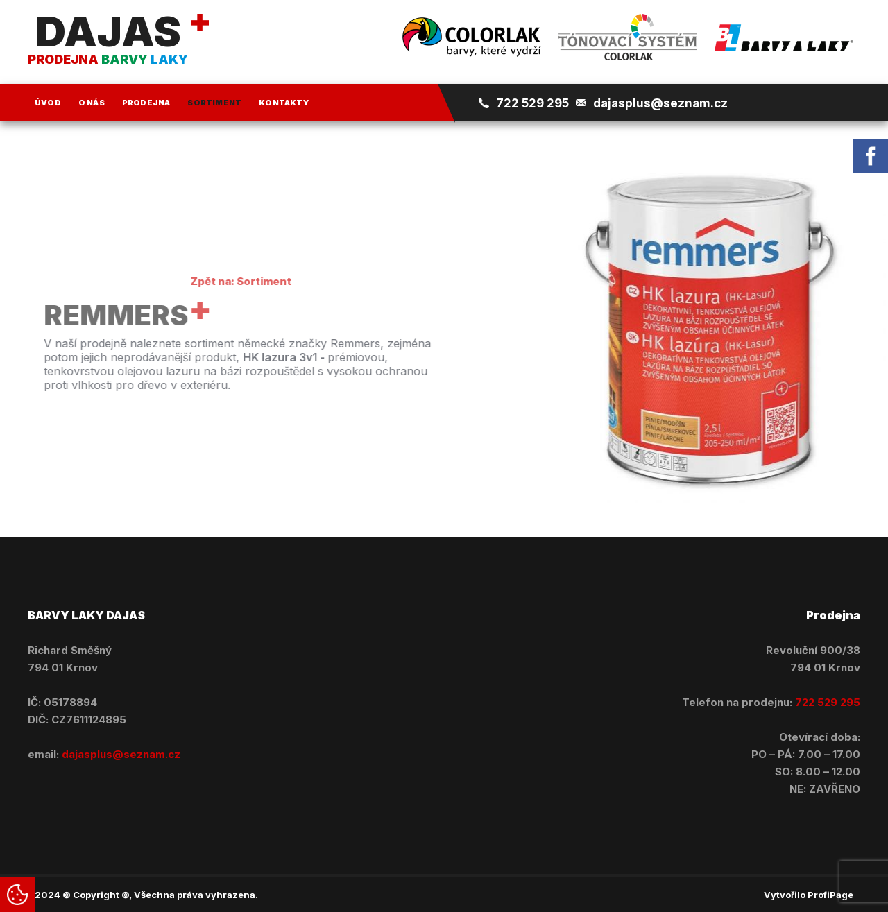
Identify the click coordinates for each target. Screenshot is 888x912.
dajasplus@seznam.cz (660, 103)
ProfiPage (830, 894)
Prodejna (146, 102)
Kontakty (284, 102)
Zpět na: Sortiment (232, 281)
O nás (91, 102)
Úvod (48, 102)
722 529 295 (532, 103)
